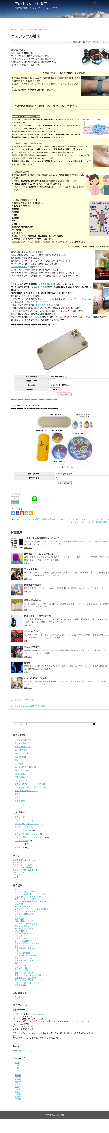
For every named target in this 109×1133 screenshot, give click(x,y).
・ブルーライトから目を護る (25, 924)
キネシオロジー (19, 875)
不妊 (93, 522)
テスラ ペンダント (23, 831)
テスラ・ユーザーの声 (22, 865)
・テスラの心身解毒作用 (23, 914)
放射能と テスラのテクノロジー (27, 870)
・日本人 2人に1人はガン (24, 938)
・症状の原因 (18, 919)
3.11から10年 (20, 743)
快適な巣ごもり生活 (23, 781)
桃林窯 (16, 877)
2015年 (18, 1087)
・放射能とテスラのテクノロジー (27, 973)
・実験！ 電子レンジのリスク (26, 943)
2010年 (18, 1099)
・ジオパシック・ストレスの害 (26, 983)
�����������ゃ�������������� (34, 399)
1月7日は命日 (20, 774)
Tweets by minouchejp (22, 1051)
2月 (18, 1068)
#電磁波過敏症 (49, 519)
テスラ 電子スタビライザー (27, 834)
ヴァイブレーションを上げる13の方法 (31, 787)
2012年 (18, 1094)
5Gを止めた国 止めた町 (25, 767)
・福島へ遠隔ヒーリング (23, 921)
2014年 (18, 1089)
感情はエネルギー (22, 753)
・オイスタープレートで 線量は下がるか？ (31, 902)
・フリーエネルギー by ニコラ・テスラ (29, 894)
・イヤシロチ (18, 951)
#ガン (31, 519)
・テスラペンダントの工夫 (24, 892)
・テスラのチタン (20, 968)
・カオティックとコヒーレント (26, 961)
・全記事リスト (19, 997)
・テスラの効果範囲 (21, 953)
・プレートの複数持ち (22, 941)
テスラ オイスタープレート (27, 824)
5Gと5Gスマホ (21, 750)
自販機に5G (20, 801)
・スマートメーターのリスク (25, 958)
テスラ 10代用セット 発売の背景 (30, 784)
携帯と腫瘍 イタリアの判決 (40, 616)
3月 (18, 1065)
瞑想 (17, 760)
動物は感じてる (21, 770)
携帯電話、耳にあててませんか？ (40, 554)
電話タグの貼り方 (32, 600)
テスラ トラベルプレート (26, 827)
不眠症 (99, 522)
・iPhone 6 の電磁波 (21, 906)
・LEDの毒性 (18, 904)
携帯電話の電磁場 (32, 585)
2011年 (18, 1097)
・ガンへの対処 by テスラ (24, 934)
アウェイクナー (21, 794)
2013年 (18, 1092)
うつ (88, 519)
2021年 (18, 1063)
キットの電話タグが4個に (36, 678)
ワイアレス (85, 522)
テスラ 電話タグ (47, 284)
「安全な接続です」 (23, 740)
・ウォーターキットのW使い (25, 956)
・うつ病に (17, 936)
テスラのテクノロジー (22, 868)
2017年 (18, 1082)
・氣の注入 (17, 963)
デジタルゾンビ (31, 631)
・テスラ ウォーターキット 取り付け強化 (30, 909)
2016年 (18, 1084)
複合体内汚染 (20, 757)
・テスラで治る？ (20, 965)
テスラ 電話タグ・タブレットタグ (30, 837)
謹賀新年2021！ (21, 777)
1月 (18, 1070)
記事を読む (28, 548)
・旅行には (17, 916)
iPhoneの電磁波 (31, 647)
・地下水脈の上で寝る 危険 (24, 978)
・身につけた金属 (20, 970)
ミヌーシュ (19, 847)
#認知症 (38, 519)
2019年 (18, 1077)
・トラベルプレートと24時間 (25, 899)
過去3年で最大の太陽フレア (26, 791)
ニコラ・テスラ (40, 287)
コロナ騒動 (19, 764)
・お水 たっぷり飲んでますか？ (27, 911)
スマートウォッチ (98, 519)
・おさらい (17, 889)
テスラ (18, 817)
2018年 (18, 1080)
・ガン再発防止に (20, 931)
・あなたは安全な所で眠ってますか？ (29, 980)
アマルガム (61, 519)
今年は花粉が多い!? (23, 747)
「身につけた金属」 (19, 267)
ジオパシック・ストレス (23, 872)
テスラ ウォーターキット (26, 820)
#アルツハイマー (21, 519)
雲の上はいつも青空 (31, 4)
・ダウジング (18, 946)
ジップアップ (20, 804)
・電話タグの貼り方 (21, 926)
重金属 (17, 798)
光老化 (27, 662)
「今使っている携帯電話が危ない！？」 (43, 538)
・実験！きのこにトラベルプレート (28, 897)
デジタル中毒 (30, 569)
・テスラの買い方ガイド (23, 929)
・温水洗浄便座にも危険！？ (25, 948)
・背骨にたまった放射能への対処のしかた (31, 975)
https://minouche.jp (36, 1014)
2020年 (18, 1075)
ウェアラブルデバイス (76, 519)
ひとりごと (19, 844)
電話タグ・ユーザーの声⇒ (37, 302)
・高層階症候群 (19, 985)
